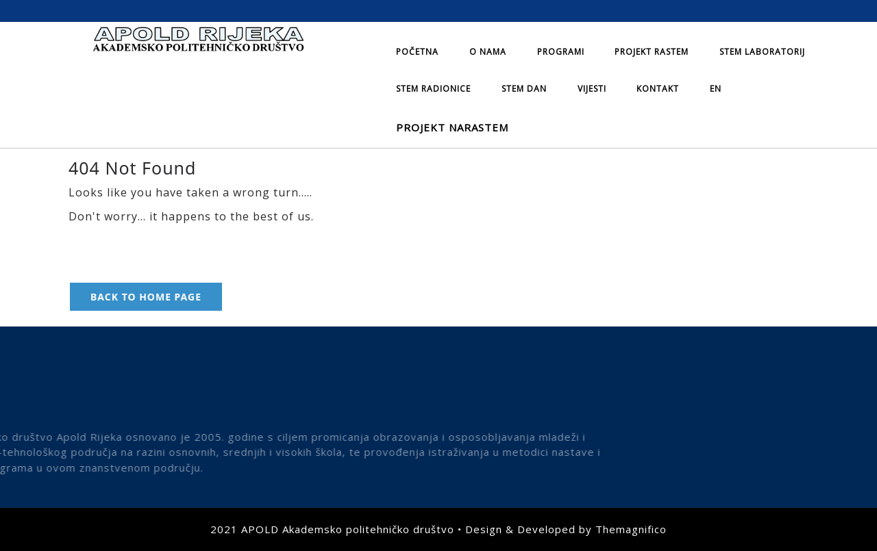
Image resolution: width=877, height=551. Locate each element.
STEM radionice (433, 88)
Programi (560, 51)
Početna (417, 51)
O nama (487, 51)
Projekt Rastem (652, 51)
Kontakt (658, 88)
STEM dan (524, 88)
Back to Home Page (145, 296)
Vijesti (592, 88)
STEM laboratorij (762, 51)
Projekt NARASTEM (452, 127)
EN (715, 88)
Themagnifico (631, 529)
